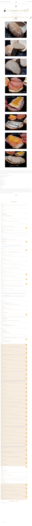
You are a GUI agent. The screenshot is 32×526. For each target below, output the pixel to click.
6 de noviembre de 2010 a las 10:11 (3, 358)
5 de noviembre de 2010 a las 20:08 (3, 284)
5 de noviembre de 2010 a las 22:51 (3, 315)
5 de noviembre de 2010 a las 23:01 (3, 319)
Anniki (1, 203)
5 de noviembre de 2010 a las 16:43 (3, 225)
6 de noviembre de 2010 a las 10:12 (3, 362)
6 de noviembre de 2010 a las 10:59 (3, 463)
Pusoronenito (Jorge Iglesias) (4, 213)
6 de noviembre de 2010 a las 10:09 (3, 353)
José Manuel (2, 231)
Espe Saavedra (2, 283)
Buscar (31, 1)
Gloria (1, 253)
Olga (1, 344)
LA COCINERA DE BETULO (4, 318)
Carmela (2, 322)
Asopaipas (11, 170)
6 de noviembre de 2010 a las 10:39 (3, 455)
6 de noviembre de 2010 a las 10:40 (3, 459)
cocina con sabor (2, 306)
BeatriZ (2, 310)
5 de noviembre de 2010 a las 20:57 (3, 307)
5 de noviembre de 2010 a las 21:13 (3, 311)
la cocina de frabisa (3, 241)
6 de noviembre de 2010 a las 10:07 (3, 345)
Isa (1, 257)
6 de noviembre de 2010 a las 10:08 (3, 349)
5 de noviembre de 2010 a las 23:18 (3, 323)
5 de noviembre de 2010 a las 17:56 (3, 242)
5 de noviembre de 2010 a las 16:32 (3, 214)
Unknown (2, 314)
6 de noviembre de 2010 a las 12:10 (3, 467)
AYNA (1, 224)
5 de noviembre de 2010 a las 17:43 (3, 237)
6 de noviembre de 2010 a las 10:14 (3, 370)
